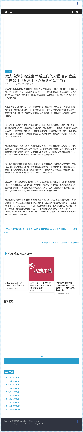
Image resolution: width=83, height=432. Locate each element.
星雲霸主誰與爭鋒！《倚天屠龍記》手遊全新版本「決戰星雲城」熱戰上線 (66, 286)
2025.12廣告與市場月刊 (12, 377)
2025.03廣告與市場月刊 (12, 409)
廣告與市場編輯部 (23, 84)
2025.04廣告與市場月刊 (12, 406)
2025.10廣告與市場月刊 (12, 385)
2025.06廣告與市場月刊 (12, 399)
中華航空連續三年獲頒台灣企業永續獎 (60, 242)
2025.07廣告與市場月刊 (12, 395)
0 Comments (35, 84)
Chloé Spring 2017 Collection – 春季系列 (15, 284)
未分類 (8, 72)
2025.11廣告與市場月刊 (12, 381)
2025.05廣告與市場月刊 (12, 402)
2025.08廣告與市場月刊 (12, 392)
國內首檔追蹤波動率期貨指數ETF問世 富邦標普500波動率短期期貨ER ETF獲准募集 (41, 231)
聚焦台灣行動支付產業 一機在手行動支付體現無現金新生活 (40, 285)
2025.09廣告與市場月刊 (12, 388)
